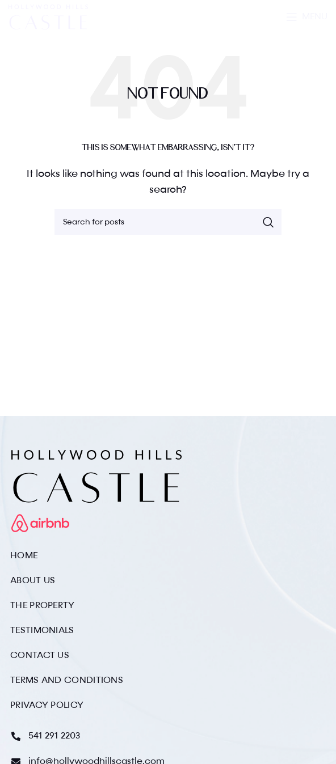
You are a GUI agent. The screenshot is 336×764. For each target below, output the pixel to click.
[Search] (168, 222)
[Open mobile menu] (306, 17)
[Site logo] (48, 17)
